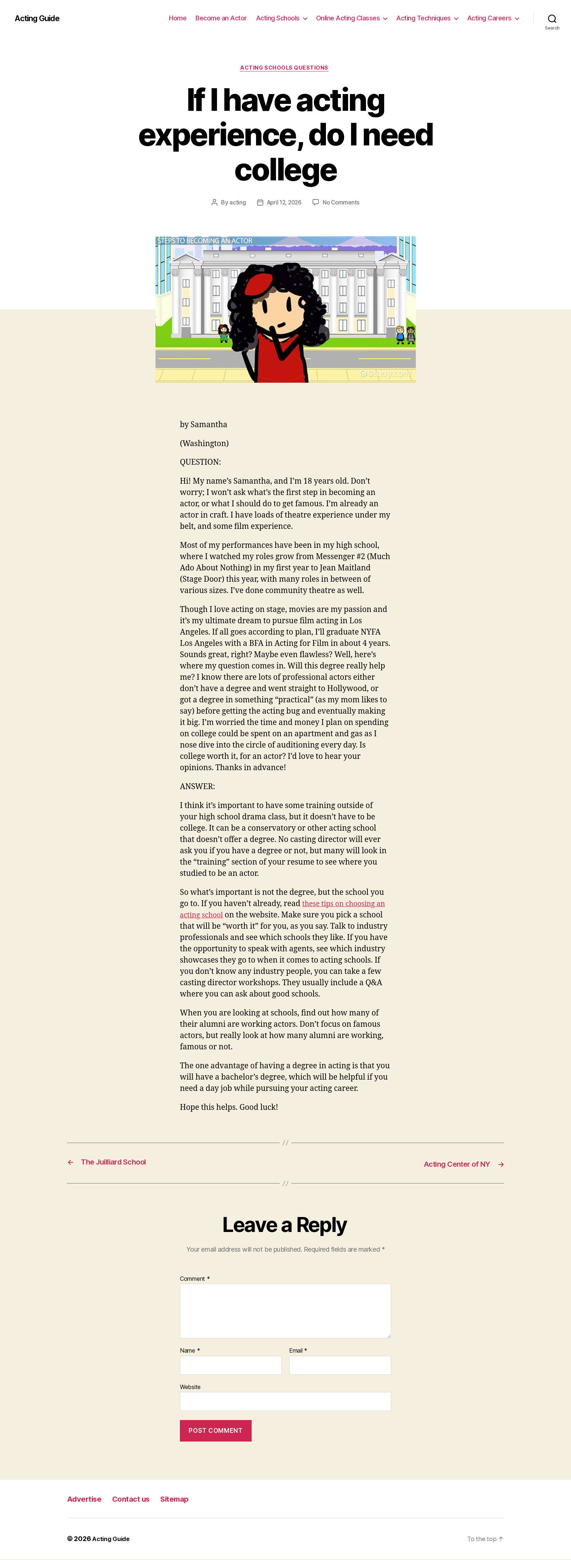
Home (177, 18)
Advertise (87, 1499)
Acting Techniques (423, 18)
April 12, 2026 (283, 203)
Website (190, 1387)
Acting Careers (489, 18)
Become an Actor (221, 18)
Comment (195, 1279)
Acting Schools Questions (285, 69)
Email (298, 1351)
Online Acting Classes (348, 18)
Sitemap (190, 1499)
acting (235, 203)
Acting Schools (278, 18)
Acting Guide (39, 18)
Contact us (140, 1499)
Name (190, 1351)
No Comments (342, 203)
